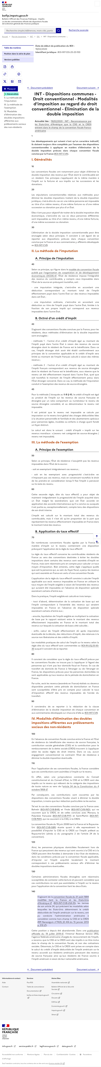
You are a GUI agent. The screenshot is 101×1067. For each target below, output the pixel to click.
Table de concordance (35, 987)
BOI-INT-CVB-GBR (46, 827)
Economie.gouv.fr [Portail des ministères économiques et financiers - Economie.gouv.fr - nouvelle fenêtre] (58, 1006)
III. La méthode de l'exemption (13, 106)
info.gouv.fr (7, 1046)
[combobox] (30, 30)
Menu (97, 3)
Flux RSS (30, 982)
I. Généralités (12, 94)
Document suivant (86, 87)
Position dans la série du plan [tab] (17, 53)
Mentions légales (33, 1054)
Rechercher (58, 30)
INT (31, 36)
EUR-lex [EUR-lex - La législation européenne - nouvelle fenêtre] (54, 1002)
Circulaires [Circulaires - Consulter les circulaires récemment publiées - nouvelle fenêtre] (56, 993)
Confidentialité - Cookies (66, 1054)
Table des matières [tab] (12, 47)
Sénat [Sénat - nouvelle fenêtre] (54, 1014)
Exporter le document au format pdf (4, 66)
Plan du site (48, 1054)
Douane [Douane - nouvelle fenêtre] (55, 998)
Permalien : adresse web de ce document (4, 74)
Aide (4, 982)
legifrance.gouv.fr (48, 1046)
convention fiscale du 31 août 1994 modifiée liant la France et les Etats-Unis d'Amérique (63, 900)
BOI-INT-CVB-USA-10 (64, 903)
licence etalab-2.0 (55, 1063)
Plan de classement (19, 36)
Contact (5, 987)
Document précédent (41, 87)
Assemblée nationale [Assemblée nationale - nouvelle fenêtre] (59, 982)
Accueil (5, 36)
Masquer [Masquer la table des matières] (11, 88)
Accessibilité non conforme (12, 1054)
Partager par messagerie (19, 81)
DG (38, 36)
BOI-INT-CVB (61, 153)
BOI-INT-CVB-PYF (62, 815)
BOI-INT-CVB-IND (81, 809)
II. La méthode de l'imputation (13, 99)
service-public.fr (26, 1046)
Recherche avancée (78, 30)
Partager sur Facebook (18, 74)
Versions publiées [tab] (12, 59)
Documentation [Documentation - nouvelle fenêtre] (33, 991)
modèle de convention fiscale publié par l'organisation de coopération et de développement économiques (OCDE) (65, 272)
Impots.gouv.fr (57, 1010)
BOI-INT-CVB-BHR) (50, 809)
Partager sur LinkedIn (12, 81)
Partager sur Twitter (4, 81)
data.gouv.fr (67, 1046)
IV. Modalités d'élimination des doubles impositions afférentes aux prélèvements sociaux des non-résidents (15, 119)
